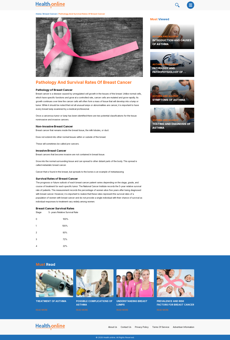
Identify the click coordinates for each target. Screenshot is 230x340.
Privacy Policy (142, 327)
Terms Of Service (160, 327)
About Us (112, 327)
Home (38, 14)
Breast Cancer (50, 14)
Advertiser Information (183, 327)
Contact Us (126, 327)
